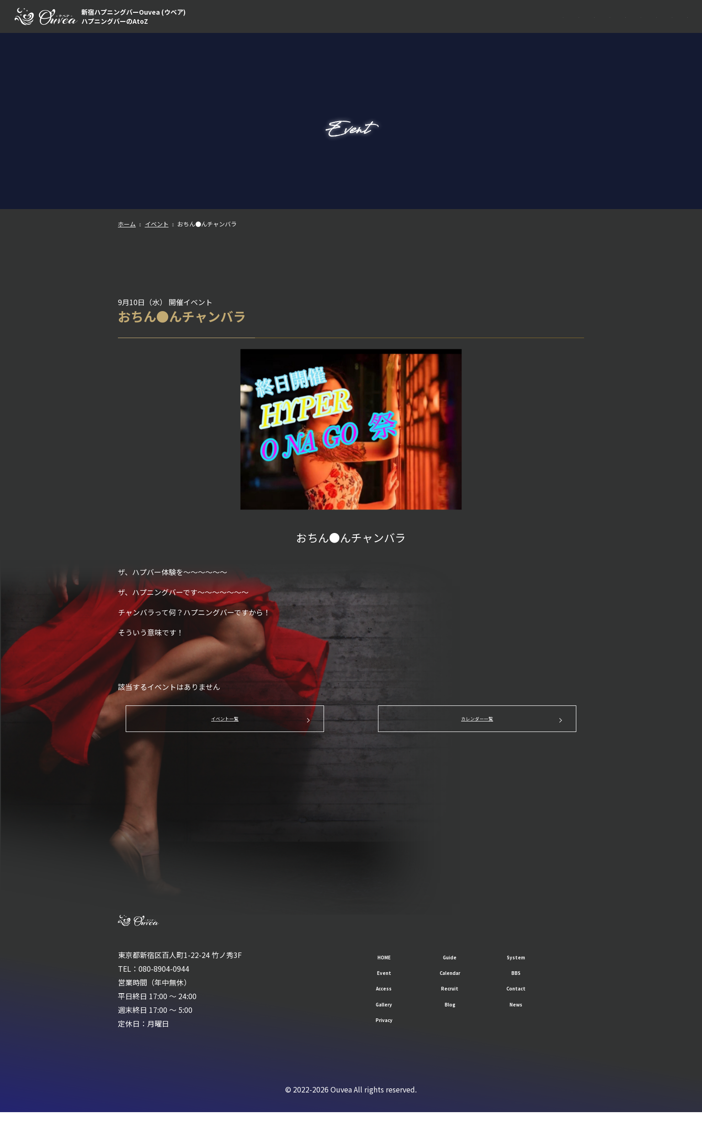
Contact (673, 27)
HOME (361, 27)
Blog (467, 1037)
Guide (398, 27)
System (438, 27)
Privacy (390, 1053)
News (545, 1037)
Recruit (631, 27)
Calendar (518, 27)
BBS (556, 27)
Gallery (390, 1037)
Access (591, 27)
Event (477, 27)
